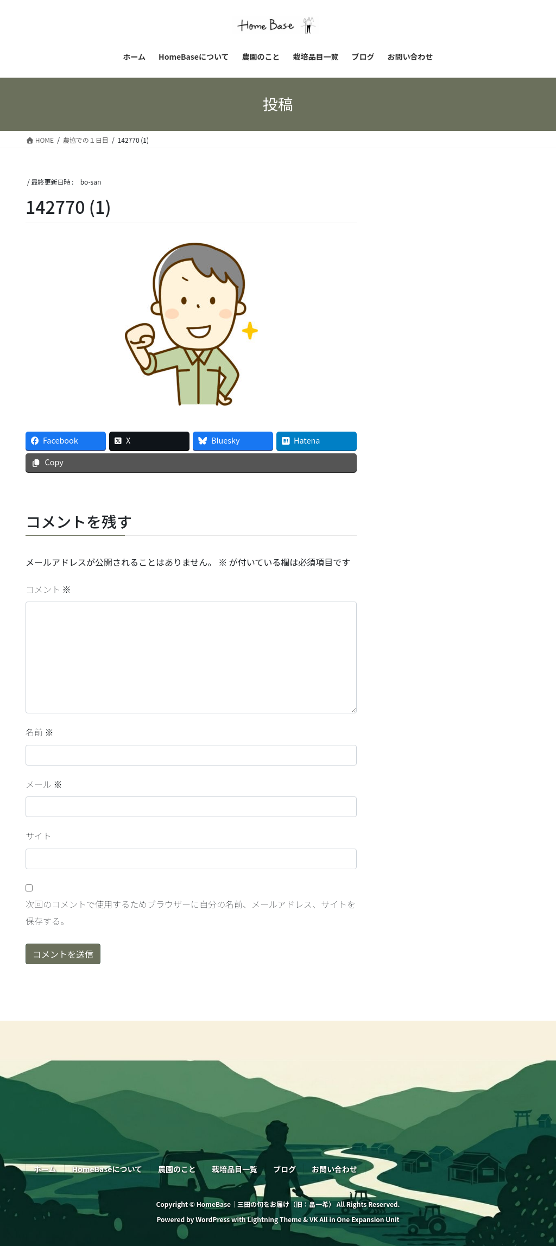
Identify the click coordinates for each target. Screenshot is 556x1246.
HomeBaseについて (107, 1168)
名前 (40, 731)
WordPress (212, 1219)
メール (44, 783)
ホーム (45, 1168)
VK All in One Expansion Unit (354, 1219)
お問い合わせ (334, 1168)
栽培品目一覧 (234, 1168)
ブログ (284, 1168)
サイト (39, 835)
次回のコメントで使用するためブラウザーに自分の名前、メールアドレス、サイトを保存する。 (191, 912)
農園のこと (177, 1168)
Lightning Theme (274, 1219)
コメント (48, 589)
